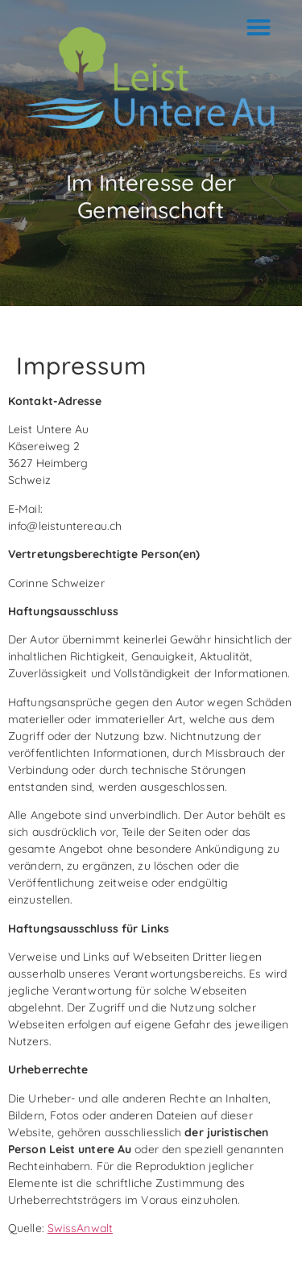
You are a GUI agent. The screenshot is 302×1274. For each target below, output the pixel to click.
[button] (258, 27)
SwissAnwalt (80, 1228)
